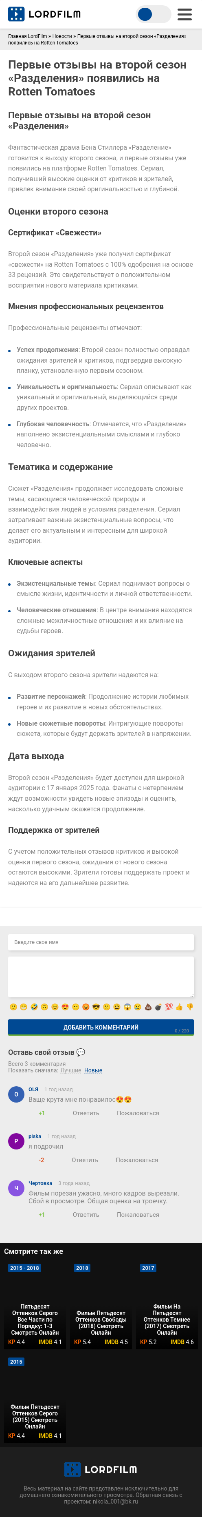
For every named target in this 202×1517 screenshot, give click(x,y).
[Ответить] (81, 1113)
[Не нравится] (51, 1113)
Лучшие (70, 1070)
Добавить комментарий (101, 1027)
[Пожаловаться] (133, 1113)
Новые (93, 1070)
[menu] (185, 14)
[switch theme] (153, 14)
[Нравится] (32, 1113)
